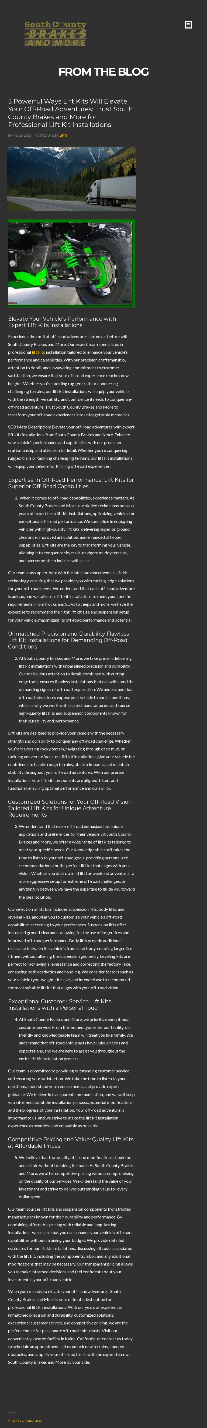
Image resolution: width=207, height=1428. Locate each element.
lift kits (38, 352)
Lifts (63, 135)
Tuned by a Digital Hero (25, 1421)
